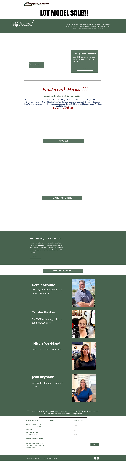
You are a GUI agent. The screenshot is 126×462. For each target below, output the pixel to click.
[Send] (94, 444)
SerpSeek (55, 458)
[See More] (85, 69)
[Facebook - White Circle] (95, 458)
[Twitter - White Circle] (98, 458)
